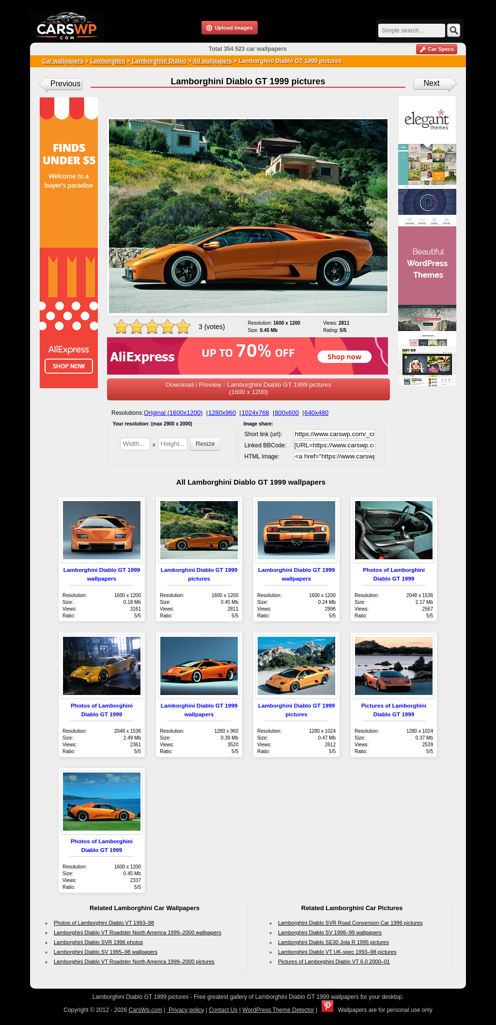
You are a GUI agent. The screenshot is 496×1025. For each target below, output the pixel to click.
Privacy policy (185, 1010)
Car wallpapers (62, 61)
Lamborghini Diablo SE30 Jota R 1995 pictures (333, 942)
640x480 (316, 412)
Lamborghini (107, 61)
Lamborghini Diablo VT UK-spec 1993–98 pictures (337, 952)
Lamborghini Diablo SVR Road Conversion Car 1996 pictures (350, 923)
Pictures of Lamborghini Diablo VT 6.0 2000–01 (334, 961)
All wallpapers (212, 61)
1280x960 (222, 412)
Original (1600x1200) (173, 412)
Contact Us (223, 1010)
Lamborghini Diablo (158, 61)
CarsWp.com (145, 1010)
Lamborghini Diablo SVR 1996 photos (98, 942)
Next (432, 83)
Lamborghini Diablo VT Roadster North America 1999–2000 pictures (134, 961)
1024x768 (255, 412)
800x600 (287, 412)
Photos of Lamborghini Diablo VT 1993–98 (104, 923)
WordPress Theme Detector (278, 1010)
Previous (65, 83)
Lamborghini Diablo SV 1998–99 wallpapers (330, 932)
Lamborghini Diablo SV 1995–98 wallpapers (105, 952)
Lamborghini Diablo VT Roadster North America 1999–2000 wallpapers (137, 932)
